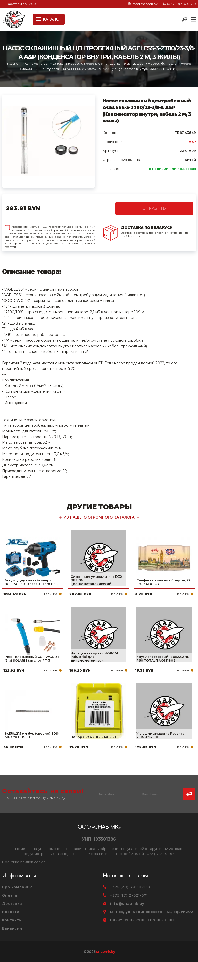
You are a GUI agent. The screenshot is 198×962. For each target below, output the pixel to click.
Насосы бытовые (162, 63)
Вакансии (12, 928)
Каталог (32, 63)
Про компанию (17, 887)
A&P (192, 141)
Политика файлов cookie (24, 862)
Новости (10, 912)
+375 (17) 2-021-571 (129, 895)
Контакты (12, 920)
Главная (14, 63)
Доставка (12, 903)
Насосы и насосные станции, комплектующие (106, 63)
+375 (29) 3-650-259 (181, 4)
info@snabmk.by (144, 4)
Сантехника (53, 63)
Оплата (10, 895)
